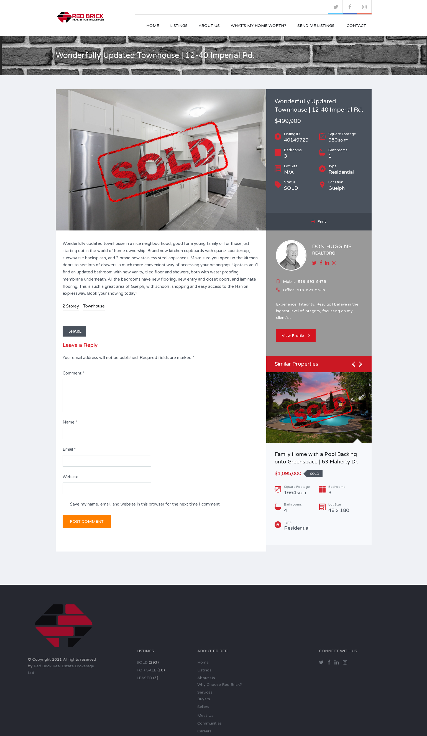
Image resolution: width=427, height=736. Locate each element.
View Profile (296, 335)
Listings (179, 25)
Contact (356, 25)
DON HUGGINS (332, 246)
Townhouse (94, 306)
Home (152, 25)
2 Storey (71, 306)
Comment (73, 373)
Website (70, 476)
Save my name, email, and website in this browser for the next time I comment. (145, 504)
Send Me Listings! (316, 25)
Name (70, 422)
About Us (209, 25)
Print (318, 221)
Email (69, 449)
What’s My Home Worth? (258, 25)
